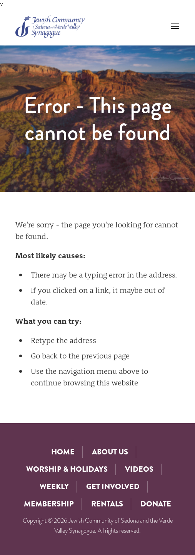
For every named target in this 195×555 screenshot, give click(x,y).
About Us (110, 451)
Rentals (107, 504)
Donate (155, 504)
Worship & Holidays (67, 469)
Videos (139, 469)
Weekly (54, 486)
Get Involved (113, 486)
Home (63, 451)
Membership (49, 504)
